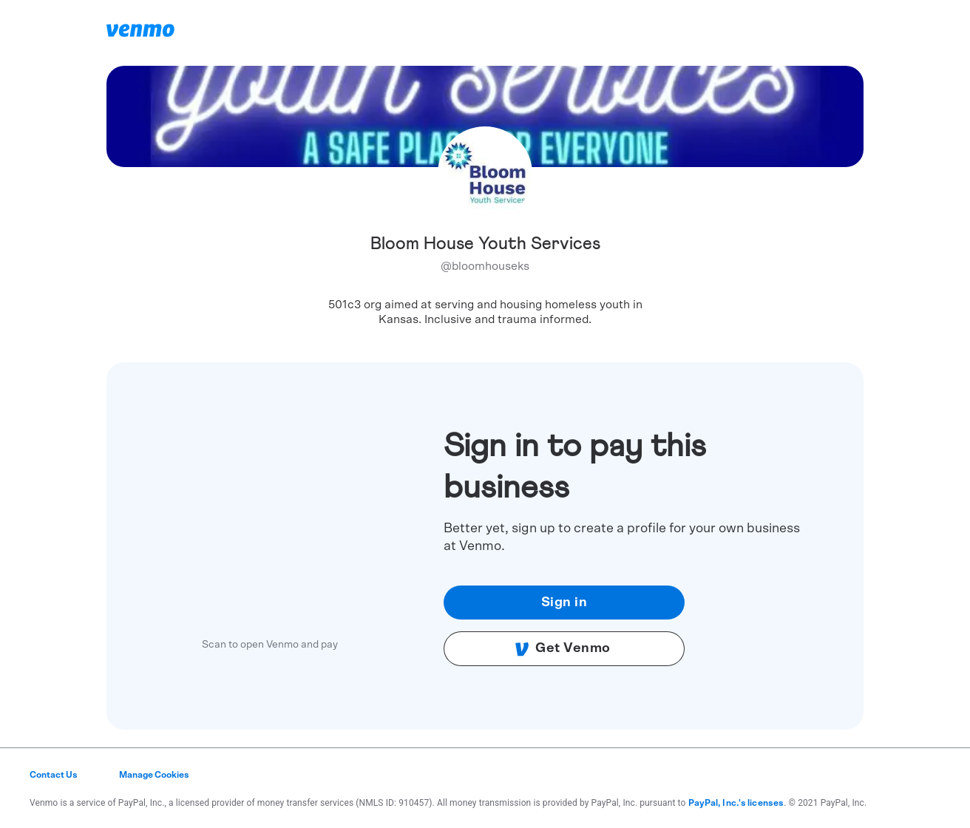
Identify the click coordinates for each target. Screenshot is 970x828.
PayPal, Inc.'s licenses (736, 802)
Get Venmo (563, 649)
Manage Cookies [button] (154, 774)
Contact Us (54, 774)
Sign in (564, 602)
